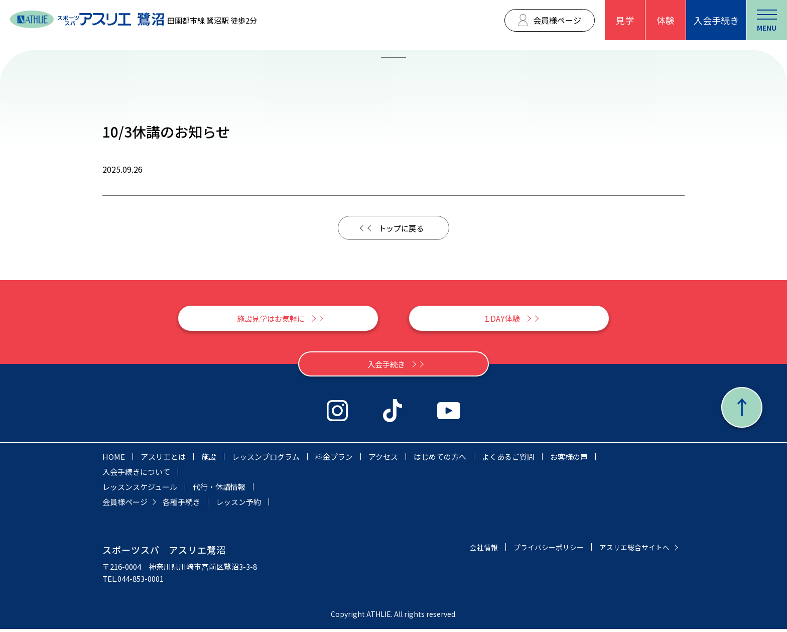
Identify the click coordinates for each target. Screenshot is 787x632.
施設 (208, 459)
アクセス (383, 459)
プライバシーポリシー (541, 550)
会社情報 (473, 550)
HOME (113, 459)
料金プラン (334, 459)
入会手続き (716, 20)
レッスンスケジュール (139, 489)
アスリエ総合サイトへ (632, 550)
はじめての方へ (440, 459)
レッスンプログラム (266, 459)
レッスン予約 (238, 504)
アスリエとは (163, 459)
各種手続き (181, 504)
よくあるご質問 (508, 459)
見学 (625, 20)
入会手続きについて (136, 474)
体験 (666, 20)
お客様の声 (569, 459)
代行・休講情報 (219, 489)
